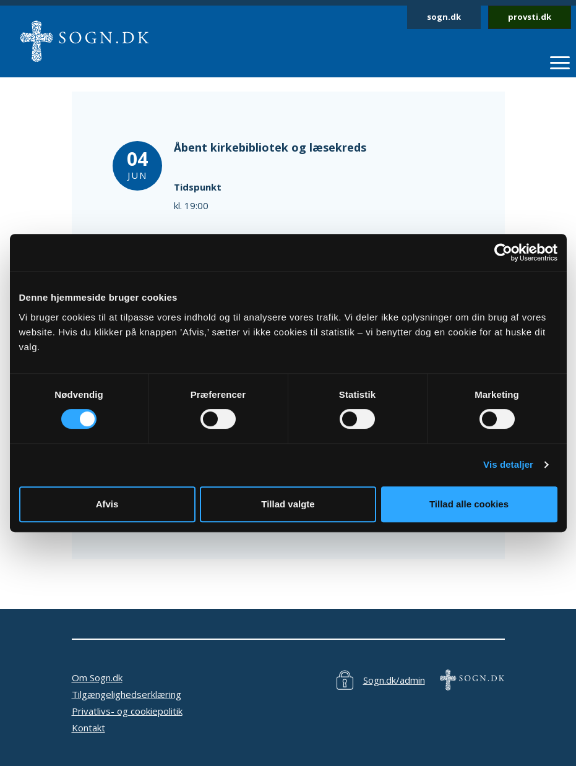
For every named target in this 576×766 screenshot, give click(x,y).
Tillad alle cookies (469, 504)
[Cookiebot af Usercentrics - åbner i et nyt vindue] (503, 252)
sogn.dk (444, 16)
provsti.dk (529, 16)
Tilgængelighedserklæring (126, 694)
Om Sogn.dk (97, 677)
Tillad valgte (287, 504)
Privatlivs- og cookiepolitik (127, 711)
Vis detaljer (508, 464)
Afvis (107, 504)
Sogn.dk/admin (394, 680)
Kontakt (88, 727)
